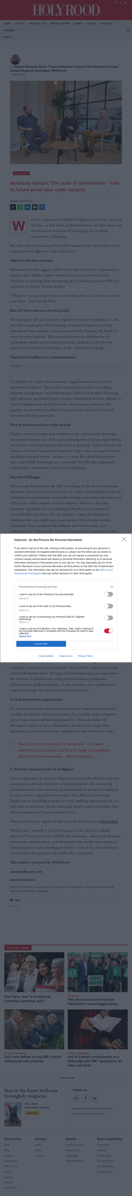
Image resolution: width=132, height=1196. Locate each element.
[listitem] (66, 586)
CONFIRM (41, 644)
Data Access (66, 656)
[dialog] (66, 598)
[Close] (125, 540)
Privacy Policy (85, 656)
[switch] (108, 594)
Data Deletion (46, 656)
